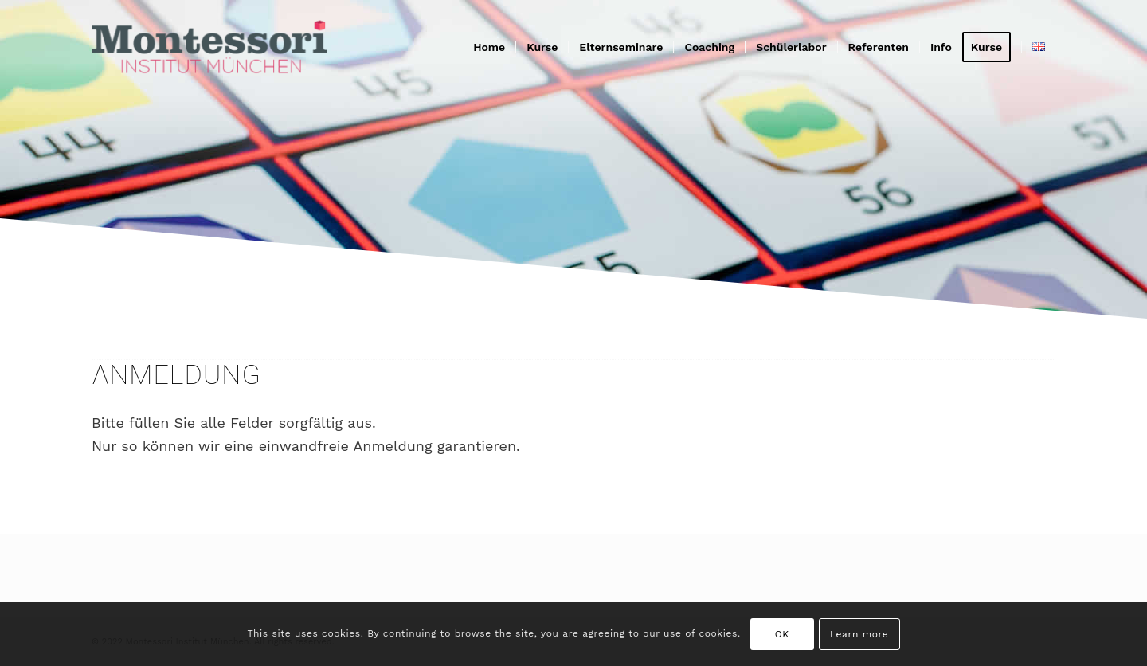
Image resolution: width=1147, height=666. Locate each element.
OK (782, 634)
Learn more (859, 634)
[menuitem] (489, 47)
